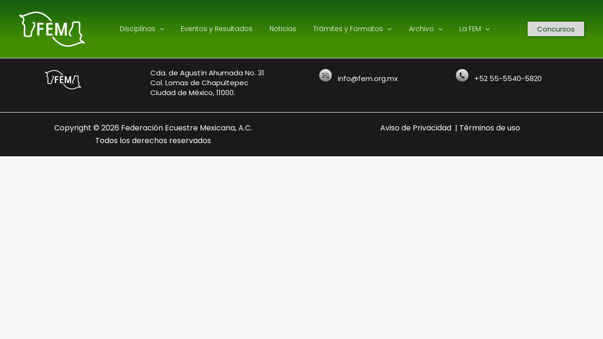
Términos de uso (489, 127)
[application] (166, 28)
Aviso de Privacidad (415, 127)
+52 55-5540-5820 (508, 78)
